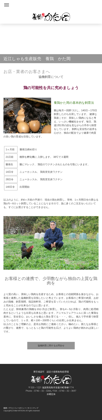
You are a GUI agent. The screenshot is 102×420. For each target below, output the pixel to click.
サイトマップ (33, 408)
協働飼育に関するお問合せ (51, 345)
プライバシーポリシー (17, 408)
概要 (5, 408)
